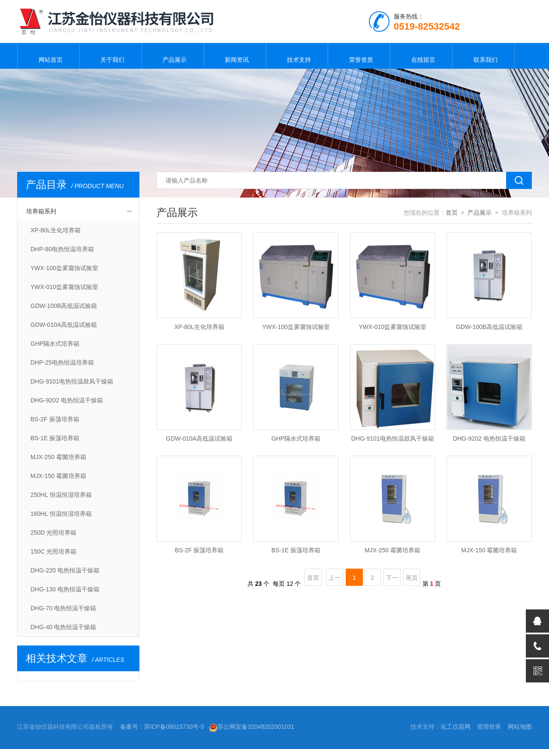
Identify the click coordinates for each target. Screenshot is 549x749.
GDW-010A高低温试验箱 (63, 324)
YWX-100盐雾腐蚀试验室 (64, 268)
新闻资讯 (235, 55)
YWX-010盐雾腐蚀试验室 (64, 286)
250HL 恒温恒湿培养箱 (61, 494)
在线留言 (421, 55)
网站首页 (48, 55)
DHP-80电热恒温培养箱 (62, 249)
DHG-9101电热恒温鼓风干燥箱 (71, 381)
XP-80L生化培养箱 (55, 230)
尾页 (412, 577)
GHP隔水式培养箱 (54, 343)
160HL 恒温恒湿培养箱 (61, 513)
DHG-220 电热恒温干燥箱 (65, 570)
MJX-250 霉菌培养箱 (58, 457)
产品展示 (173, 55)
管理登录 (489, 726)
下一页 (392, 580)
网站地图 (520, 726)
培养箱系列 (41, 211)
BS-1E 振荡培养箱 (54, 438)
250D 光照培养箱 (53, 532)
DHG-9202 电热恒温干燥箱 (66, 400)
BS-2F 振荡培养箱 (54, 419)
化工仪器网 (455, 726)
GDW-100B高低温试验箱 (63, 305)
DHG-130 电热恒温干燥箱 (65, 589)
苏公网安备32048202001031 (251, 726)
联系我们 (483, 55)
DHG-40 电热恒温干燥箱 (63, 627)
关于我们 (111, 55)
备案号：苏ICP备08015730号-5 (162, 726)
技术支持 (297, 55)
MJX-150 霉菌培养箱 (58, 475)
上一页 (335, 580)
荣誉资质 (359, 55)
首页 (452, 212)
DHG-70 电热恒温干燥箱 (63, 608)
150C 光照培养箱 (53, 551)
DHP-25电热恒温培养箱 (62, 362)
